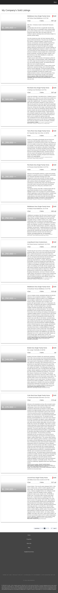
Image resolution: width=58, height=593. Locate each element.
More (55, 2)
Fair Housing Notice (48, 574)
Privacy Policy (18, 574)
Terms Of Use (7, 574)
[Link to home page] (1, 2)
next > (55, 528)
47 (51, 528)
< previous (36, 528)
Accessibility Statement (32, 574)
